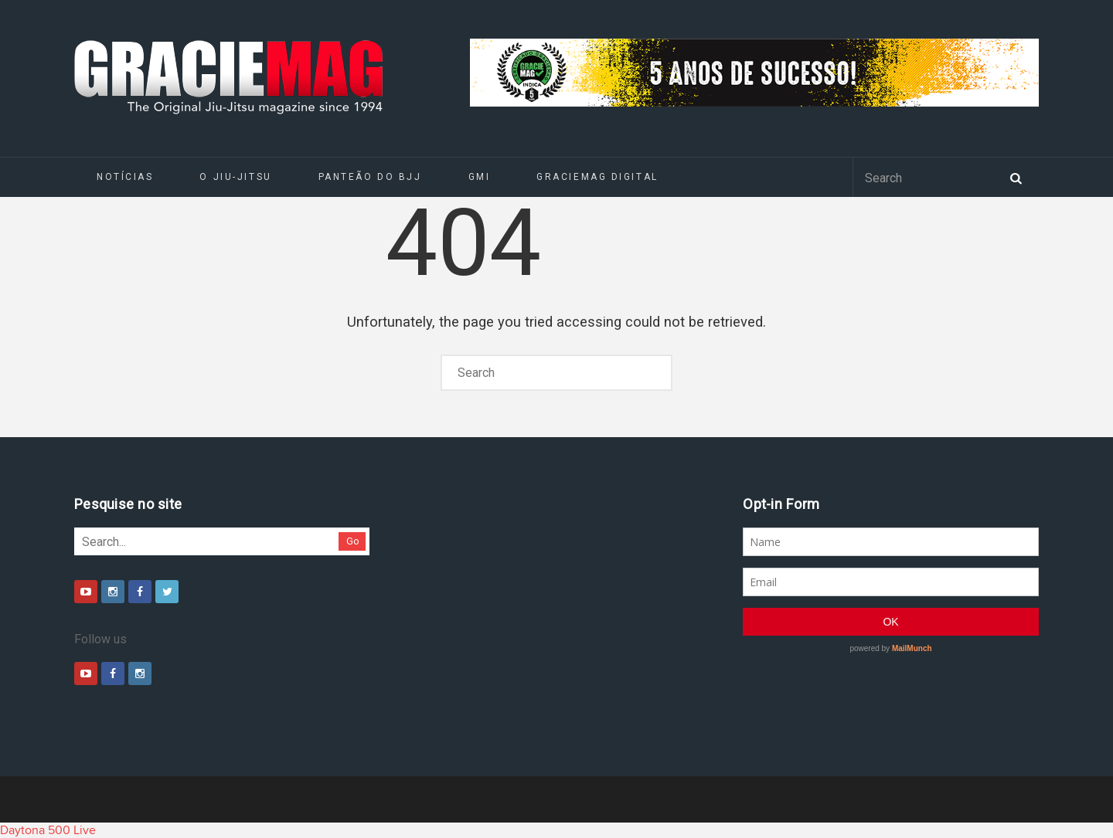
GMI (479, 176)
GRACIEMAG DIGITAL (597, 176)
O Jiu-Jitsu (235, 176)
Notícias (125, 176)
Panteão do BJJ (370, 176)
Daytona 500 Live (48, 830)
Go (352, 541)
